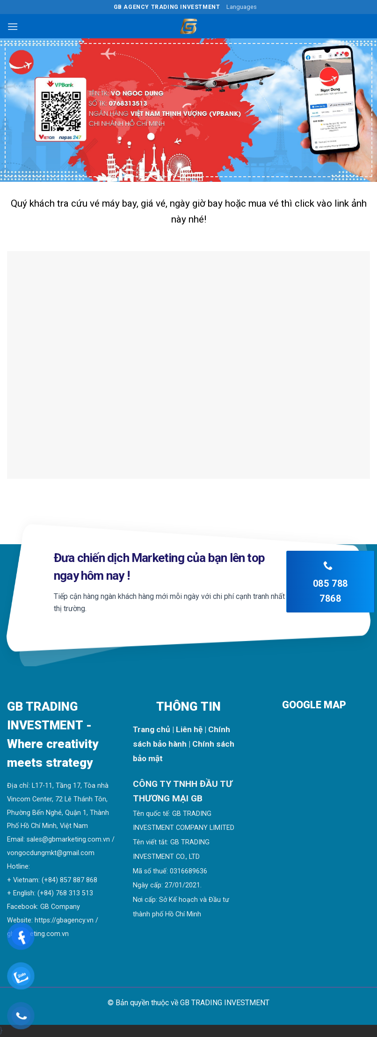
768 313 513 (74, 893)
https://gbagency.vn (64, 920)
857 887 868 (78, 880)
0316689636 (188, 871)
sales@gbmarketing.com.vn (68, 839)
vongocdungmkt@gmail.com (50, 853)
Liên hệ (189, 729)
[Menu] (12, 26)
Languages (241, 6)
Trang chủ (151, 729)
